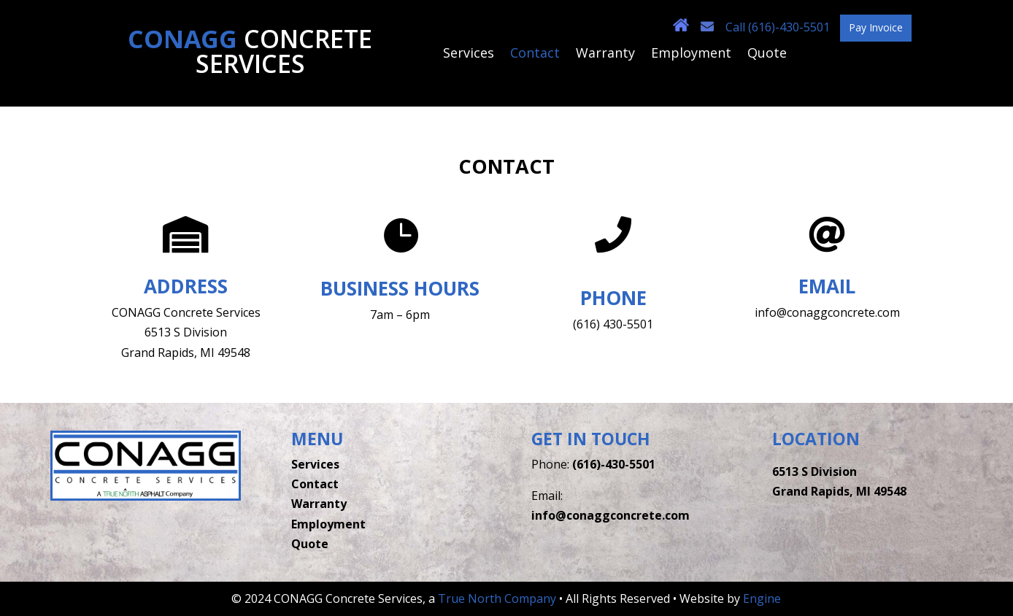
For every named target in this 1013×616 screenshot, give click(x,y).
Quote (767, 54)
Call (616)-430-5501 (779, 27)
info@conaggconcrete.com (610, 515)
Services (468, 54)
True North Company (497, 598)
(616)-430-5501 (613, 464)
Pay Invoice (876, 27)
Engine (762, 598)
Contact (535, 54)
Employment (691, 54)
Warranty (605, 54)
